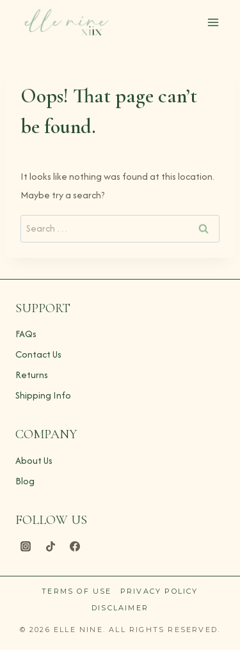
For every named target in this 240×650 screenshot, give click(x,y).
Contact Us (38, 354)
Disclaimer (120, 607)
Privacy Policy (159, 591)
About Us (33, 460)
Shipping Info (43, 395)
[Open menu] (213, 22)
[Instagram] (25, 546)
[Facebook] (75, 546)
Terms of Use (76, 591)
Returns (31, 374)
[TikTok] (50, 546)
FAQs (25, 333)
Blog (25, 481)
